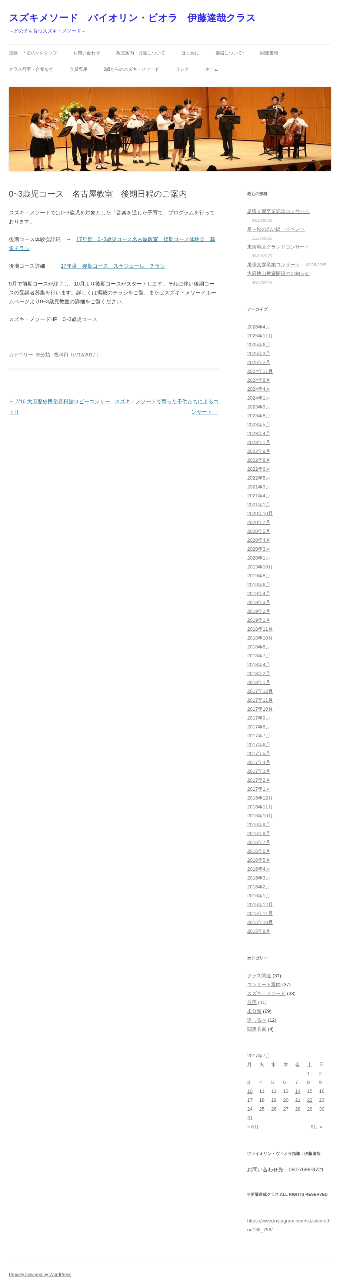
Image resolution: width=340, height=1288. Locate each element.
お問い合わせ (86, 53)
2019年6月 (258, 584)
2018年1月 (258, 682)
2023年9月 (258, 407)
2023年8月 (258, 415)
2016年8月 (258, 833)
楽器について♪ (230, 53)
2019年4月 (258, 593)
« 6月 (253, 1126)
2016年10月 (260, 815)
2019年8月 (258, 575)
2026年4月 (258, 327)
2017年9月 (258, 718)
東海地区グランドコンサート (278, 247)
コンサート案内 (264, 984)
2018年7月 (258, 655)
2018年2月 (258, 673)
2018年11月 (260, 629)
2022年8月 (258, 460)
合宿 (252, 1002)
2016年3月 (258, 878)
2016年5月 (258, 860)
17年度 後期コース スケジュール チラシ (113, 266)
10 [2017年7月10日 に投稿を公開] (249, 1091)
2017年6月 (258, 744)
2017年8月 (258, 727)
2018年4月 (258, 664)
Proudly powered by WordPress (40, 1274)
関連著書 (256, 1029)
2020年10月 (260, 513)
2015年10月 (260, 922)
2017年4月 (258, 762)
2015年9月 (258, 931)
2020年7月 (258, 522)
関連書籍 (269, 53)
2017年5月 (258, 753)
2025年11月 (260, 335)
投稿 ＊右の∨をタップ (33, 53)
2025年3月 (258, 353)
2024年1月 (258, 398)
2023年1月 (258, 442)
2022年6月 (258, 469)
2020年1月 (258, 558)
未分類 (43, 354)
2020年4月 (258, 540)
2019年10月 (260, 567)
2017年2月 (258, 780)
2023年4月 (258, 433)
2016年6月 (258, 851)
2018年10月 (260, 638)
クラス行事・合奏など (31, 69)
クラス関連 (259, 975)
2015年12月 (260, 904)
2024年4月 (258, 389)
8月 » (316, 1126)
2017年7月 (258, 735)
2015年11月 (260, 913)
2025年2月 (258, 362)
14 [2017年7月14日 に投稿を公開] (297, 1091)
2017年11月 (260, 700)
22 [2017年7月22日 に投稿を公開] (309, 1100)
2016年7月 (258, 842)
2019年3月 (258, 602)
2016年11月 (260, 807)
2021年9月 (258, 487)
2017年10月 (260, 709)
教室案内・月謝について (140, 53)
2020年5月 (258, 531)
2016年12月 (260, 798)
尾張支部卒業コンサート (273, 264)
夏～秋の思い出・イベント (276, 229)
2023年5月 (258, 424)
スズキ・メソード (266, 993)
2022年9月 (258, 451)
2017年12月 (260, 691)
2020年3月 (258, 549)
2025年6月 (258, 344)
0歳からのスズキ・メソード (132, 69)
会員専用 (78, 69)
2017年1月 (258, 789)
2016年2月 (258, 887)
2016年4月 (258, 869)
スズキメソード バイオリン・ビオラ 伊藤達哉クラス (132, 17)
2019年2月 (258, 611)
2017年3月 (258, 771)
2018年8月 (258, 647)
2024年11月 (260, 371)
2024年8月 (258, 380)
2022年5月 (258, 478)
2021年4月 (258, 495)
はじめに (190, 53)
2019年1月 (258, 620)
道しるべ (256, 1020)
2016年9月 (258, 824)
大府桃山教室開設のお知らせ (278, 273)
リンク (182, 69)
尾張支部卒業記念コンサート (278, 211)
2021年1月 (258, 504)
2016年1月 (258, 895)
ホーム (212, 69)
